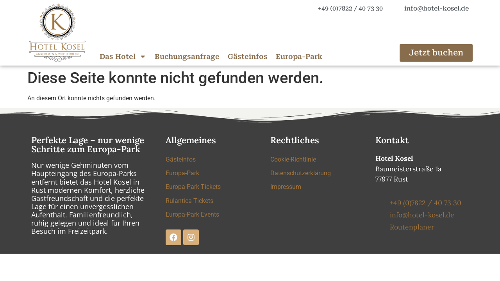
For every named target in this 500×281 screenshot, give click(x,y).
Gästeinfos (248, 56)
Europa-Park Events (192, 215)
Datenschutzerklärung (300, 173)
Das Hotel (123, 56)
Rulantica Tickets (189, 201)
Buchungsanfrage (187, 56)
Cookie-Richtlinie (293, 159)
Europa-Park (299, 56)
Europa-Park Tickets (193, 187)
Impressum (285, 187)
